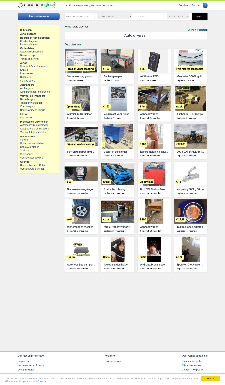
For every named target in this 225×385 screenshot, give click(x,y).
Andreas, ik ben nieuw (152, 264)
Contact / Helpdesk (192, 369)
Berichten (184, 5)
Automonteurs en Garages (34, 125)
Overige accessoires (31, 157)
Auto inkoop (26, 117)
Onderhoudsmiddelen (32, 143)
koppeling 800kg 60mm (191, 189)
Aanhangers (26, 88)
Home (68, 26)
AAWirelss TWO (149, 76)
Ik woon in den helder (116, 264)
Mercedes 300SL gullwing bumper (197, 76)
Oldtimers (25, 77)
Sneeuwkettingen (29, 146)
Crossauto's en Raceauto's (34, 66)
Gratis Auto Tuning (114, 189)
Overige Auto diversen (32, 168)
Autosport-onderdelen (32, 51)
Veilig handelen (26, 369)
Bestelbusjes (27, 99)
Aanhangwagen (113, 76)
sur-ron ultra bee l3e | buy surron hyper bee (92, 151)
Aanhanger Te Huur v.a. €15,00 (194, 114)
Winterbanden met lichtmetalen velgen (89, 227)
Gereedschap (27, 55)
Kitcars (24, 69)
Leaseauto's (26, 73)
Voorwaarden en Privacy (31, 365)
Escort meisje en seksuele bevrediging (162, 151)
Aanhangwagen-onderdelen (35, 91)
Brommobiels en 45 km (32, 165)
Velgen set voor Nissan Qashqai (122, 114)
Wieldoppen (26, 154)
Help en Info (24, 361)
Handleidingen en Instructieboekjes (29, 43)
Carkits (24, 139)
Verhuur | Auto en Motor (33, 132)
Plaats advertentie (192, 361)
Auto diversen (73, 44)
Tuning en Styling (29, 58)
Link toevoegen (113, 361)
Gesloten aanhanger (115, 151)
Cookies (42, 381)
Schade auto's (27, 80)
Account (196, 5)
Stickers (24, 150)
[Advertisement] (136, 313)
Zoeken (199, 16)
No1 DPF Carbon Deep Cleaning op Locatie (165, 189)
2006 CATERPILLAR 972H (192, 151)
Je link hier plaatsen (198, 30)
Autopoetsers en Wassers (34, 128)
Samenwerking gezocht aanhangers (88, 76)
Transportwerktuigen (31, 102)
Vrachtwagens (28, 106)
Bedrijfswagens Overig (32, 110)
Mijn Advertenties (191, 365)
